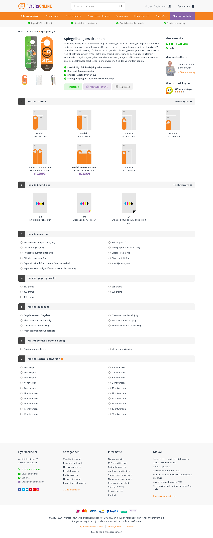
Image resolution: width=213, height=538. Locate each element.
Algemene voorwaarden (91, 526)
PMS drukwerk (70, 474)
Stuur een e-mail (30, 473)
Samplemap (122, 15)
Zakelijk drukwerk (72, 459)
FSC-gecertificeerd (117, 463)
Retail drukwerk (71, 471)
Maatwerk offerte (182, 15)
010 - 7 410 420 (178, 44)
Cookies (130, 526)
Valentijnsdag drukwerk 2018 (167, 481)
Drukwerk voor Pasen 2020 (166, 470)
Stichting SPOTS (116, 486)
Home (21, 31)
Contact (112, 494)
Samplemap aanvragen (120, 474)
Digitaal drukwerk (117, 467)
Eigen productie (73, 15)
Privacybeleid (114, 526)
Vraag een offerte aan (33, 481)
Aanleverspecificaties (98, 15)
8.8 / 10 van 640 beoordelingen (106, 531)
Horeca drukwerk (72, 467)
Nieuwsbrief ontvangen (120, 478)
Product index (53, 15)
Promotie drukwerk (73, 463)
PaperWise (161, 15)
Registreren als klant (118, 482)
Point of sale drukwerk (74, 482)
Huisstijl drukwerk (72, 478)
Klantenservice (141, 15)
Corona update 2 (161, 466)
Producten (32, 31)
